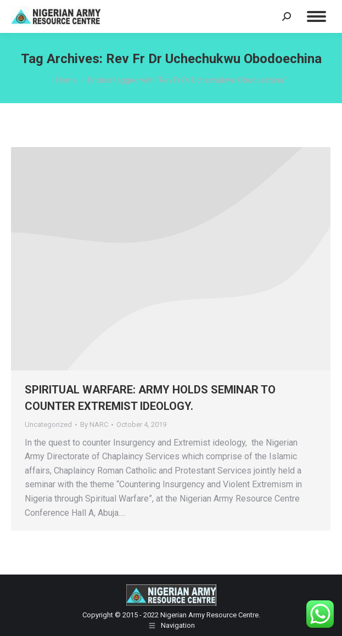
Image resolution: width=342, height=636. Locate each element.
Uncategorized (48, 424)
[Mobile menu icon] (316, 16)
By (94, 424)
